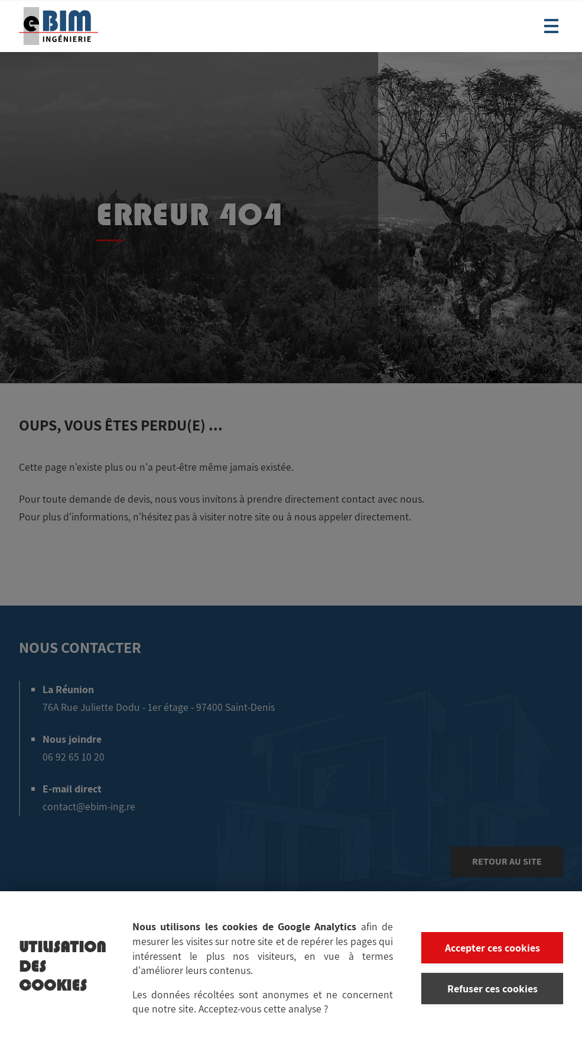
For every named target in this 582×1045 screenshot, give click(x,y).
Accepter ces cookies (492, 949)
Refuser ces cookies (492, 990)
